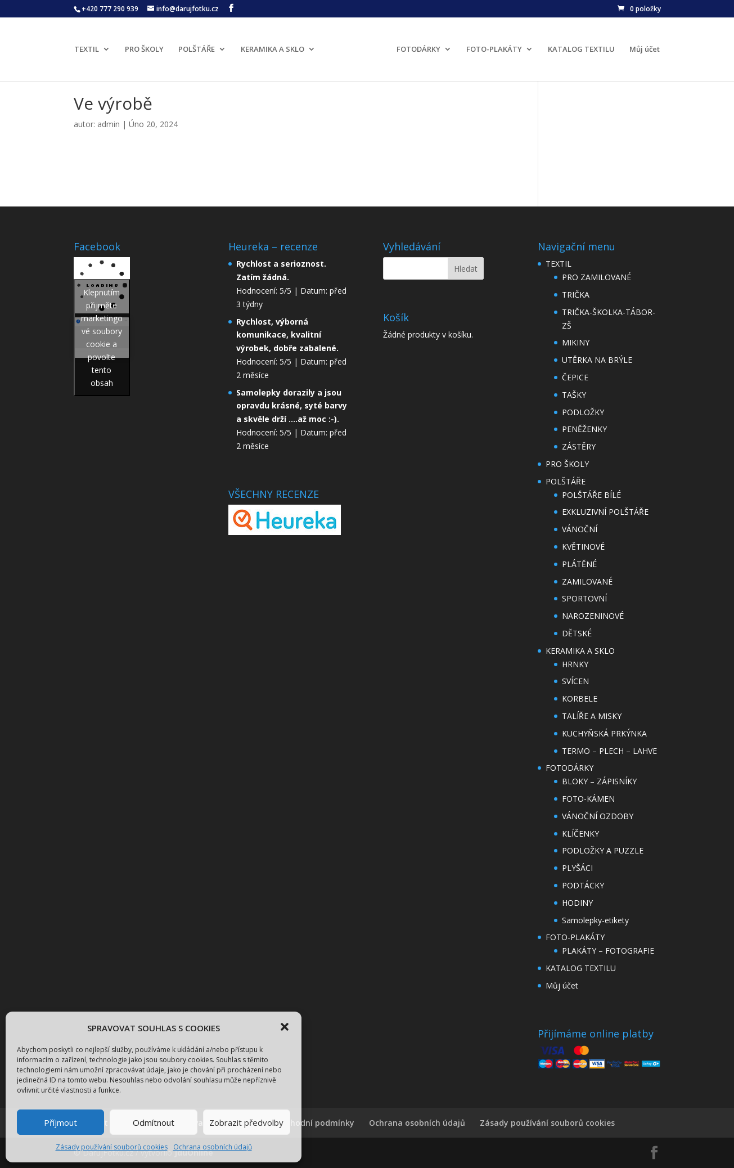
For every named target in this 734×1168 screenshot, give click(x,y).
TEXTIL (86, 49)
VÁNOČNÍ (579, 529)
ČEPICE (575, 377)
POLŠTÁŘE (196, 49)
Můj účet (644, 49)
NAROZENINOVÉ (593, 615)
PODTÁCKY (583, 885)
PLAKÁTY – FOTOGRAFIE (608, 950)
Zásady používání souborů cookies (112, 1147)
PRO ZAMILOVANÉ (596, 277)
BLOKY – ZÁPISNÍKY (599, 781)
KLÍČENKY (580, 833)
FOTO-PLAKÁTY (494, 49)
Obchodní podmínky (314, 1122)
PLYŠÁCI (577, 867)
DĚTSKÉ (577, 633)
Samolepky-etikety (595, 920)
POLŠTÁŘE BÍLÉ (591, 494)
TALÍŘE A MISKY (592, 716)
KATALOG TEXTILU (581, 49)
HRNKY (575, 664)
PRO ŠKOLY (144, 49)
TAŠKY (574, 394)
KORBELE (579, 698)
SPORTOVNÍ (584, 598)
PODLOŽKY (583, 412)
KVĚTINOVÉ (583, 546)
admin (108, 124)
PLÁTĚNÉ (579, 564)
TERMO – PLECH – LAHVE (609, 750)
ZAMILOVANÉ (587, 581)
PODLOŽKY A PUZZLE (602, 850)
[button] (284, 1026)
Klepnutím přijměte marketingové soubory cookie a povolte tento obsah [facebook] (102, 337)
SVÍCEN (575, 681)
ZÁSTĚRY (579, 446)
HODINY (577, 902)
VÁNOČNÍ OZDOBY (597, 816)
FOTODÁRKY (418, 49)
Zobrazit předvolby (246, 1122)
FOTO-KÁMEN (588, 798)
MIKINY (575, 342)
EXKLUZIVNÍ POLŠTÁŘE (605, 511)
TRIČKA (575, 294)
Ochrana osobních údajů (212, 1147)
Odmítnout (153, 1122)
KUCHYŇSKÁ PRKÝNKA (604, 733)
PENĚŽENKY (584, 429)
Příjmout (60, 1122)
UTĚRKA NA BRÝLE (597, 359)
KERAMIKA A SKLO (272, 49)
